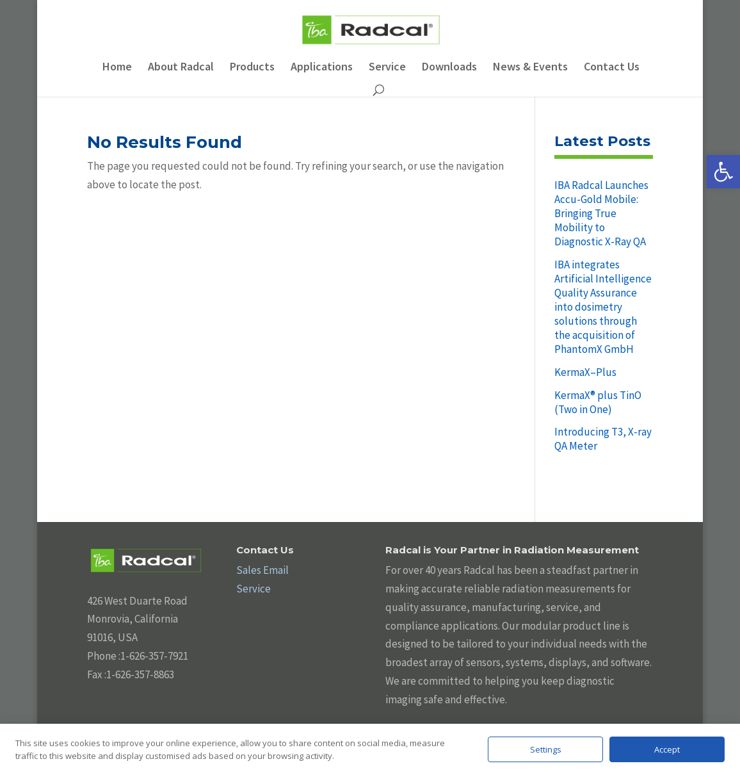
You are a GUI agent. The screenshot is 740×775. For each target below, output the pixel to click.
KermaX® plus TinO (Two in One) (597, 402)
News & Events (530, 68)
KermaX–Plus (585, 372)
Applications (322, 68)
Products (252, 68)
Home (117, 68)
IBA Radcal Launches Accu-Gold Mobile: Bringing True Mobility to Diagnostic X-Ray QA (601, 213)
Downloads (449, 68)
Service (387, 68)
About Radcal (181, 68)
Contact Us (611, 68)
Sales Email (262, 570)
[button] (723, 171)
